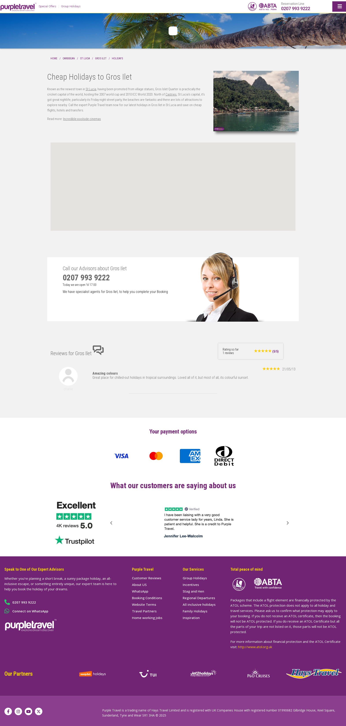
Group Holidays (71, 6)
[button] (111, 523)
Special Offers (47, 6)
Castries (171, 94)
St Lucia (85, 58)
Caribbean (69, 58)
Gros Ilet (101, 58)
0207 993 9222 (295, 8)
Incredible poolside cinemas (82, 119)
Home (54, 58)
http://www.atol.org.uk (255, 647)
